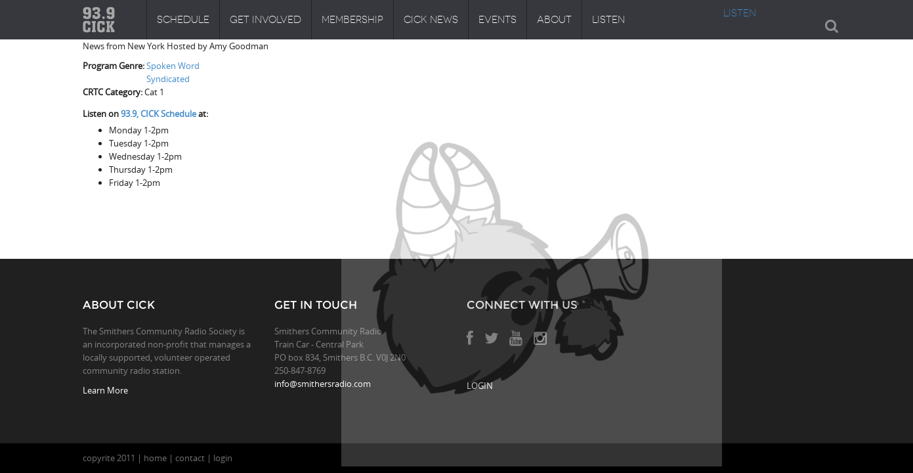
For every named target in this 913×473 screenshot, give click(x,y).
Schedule (183, 20)
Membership (352, 20)
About (554, 20)
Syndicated (168, 79)
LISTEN (739, 13)
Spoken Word (173, 66)
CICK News (431, 20)
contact (190, 458)
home (155, 458)
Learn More (105, 390)
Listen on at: (145, 114)
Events (497, 20)
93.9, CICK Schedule (158, 114)
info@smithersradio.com (322, 384)
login (222, 458)
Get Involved (265, 20)
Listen (608, 20)
